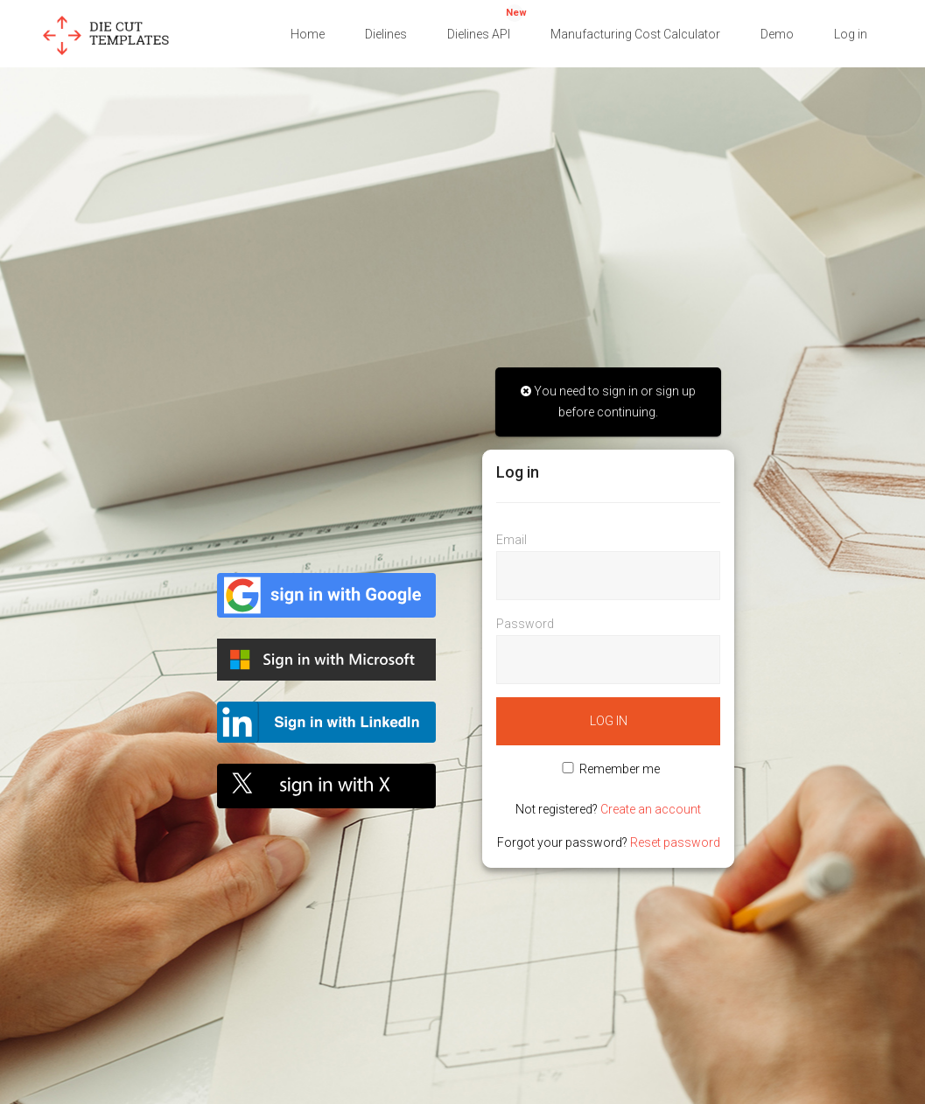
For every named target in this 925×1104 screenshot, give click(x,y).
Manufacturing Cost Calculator (635, 34)
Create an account (650, 809)
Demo (777, 34)
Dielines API (487, 22)
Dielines (386, 34)
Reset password (675, 842)
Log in (850, 34)
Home (308, 34)
